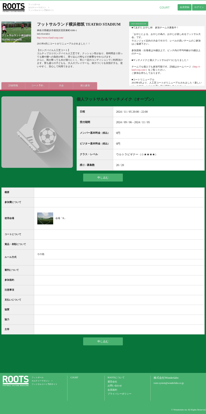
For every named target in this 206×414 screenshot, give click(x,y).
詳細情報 (13, 85)
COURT (165, 7)
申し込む (103, 177)
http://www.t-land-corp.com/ (50, 38)
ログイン (199, 7)
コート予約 (37, 85)
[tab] (138, 24)
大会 (61, 85)
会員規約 (112, 390)
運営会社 (112, 381)
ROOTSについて (116, 377)
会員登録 (184, 7)
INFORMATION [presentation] (138, 24)
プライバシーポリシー (119, 394)
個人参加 (85, 85)
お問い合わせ (115, 385)
